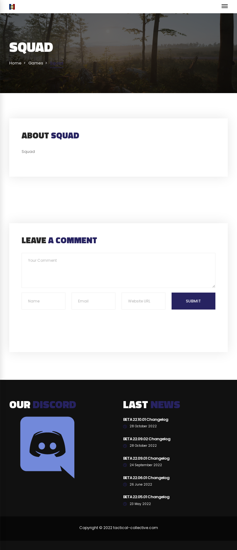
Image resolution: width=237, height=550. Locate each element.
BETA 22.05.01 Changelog (146, 497)
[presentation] (68, 325)
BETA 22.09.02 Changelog (146, 439)
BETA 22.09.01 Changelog (146, 458)
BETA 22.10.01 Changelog (145, 419)
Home (15, 63)
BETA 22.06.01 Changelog (146, 478)
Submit (193, 301)
